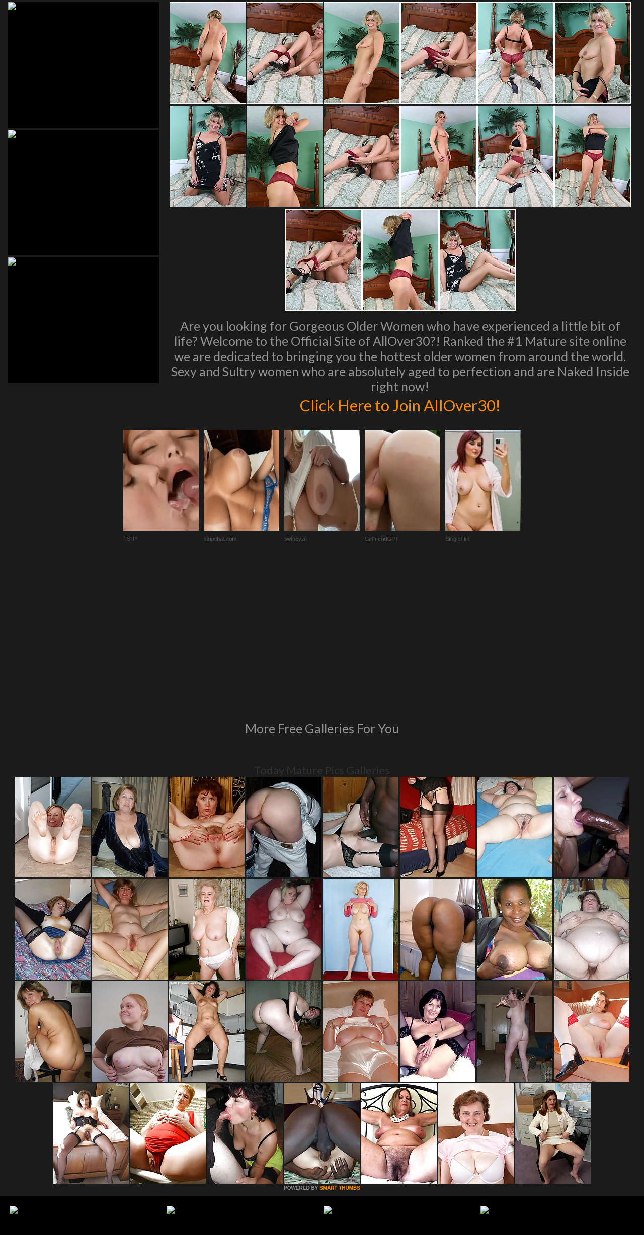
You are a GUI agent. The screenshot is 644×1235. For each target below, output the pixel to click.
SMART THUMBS (339, 1050)
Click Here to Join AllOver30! (400, 404)
